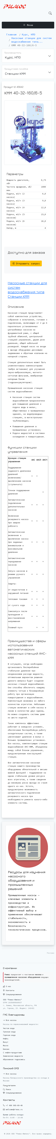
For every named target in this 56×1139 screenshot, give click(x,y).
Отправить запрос (26, 263)
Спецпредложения (12, 994)
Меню (28, 25)
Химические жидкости (13, 1056)
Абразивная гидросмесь (14, 1059)
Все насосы (9, 1020)
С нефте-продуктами (12, 1052)
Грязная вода (9, 1032)
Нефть (5, 1038)
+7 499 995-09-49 (14, 1105)
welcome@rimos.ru (14, 1109)
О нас (7, 986)
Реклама (50, 953)
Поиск (7, 1089)
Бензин (6, 1049)
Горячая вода (9, 1035)
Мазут (5, 1042)
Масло (5, 1045)
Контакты (8, 990)
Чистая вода (8, 1028)
